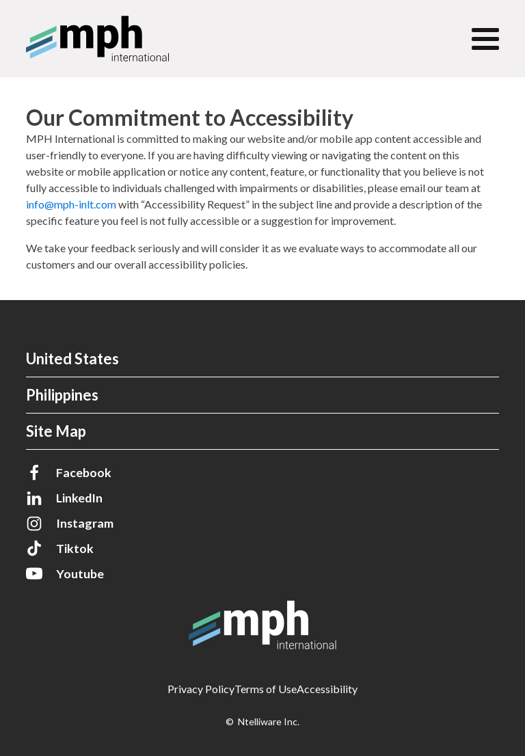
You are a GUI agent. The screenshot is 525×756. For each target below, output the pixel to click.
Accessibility (327, 688)
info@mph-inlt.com (71, 204)
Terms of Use (265, 688)
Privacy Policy (200, 688)
